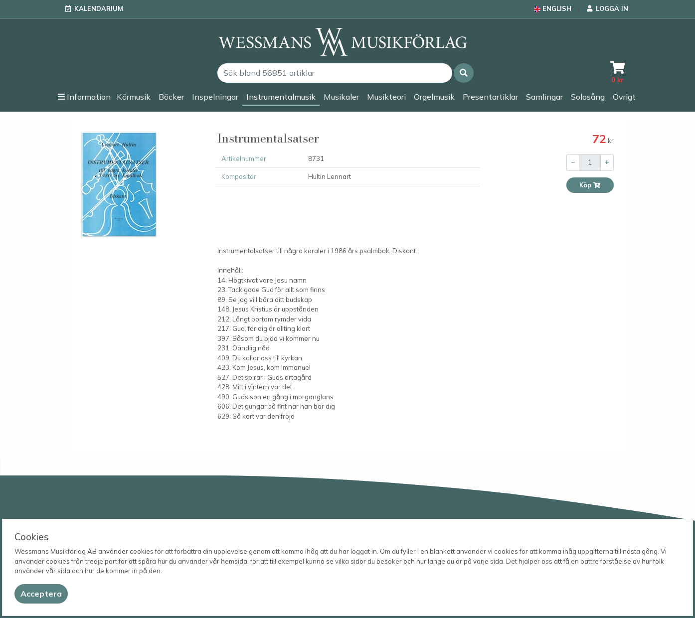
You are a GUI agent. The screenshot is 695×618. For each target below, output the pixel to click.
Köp (590, 185)
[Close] (41, 594)
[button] (464, 73)
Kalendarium (98, 8)
